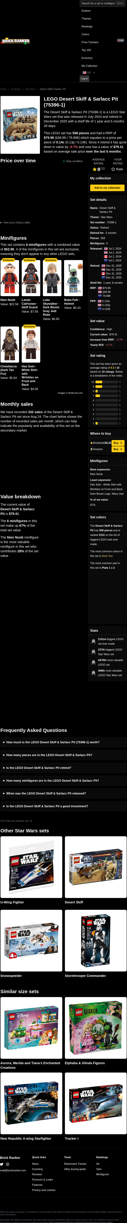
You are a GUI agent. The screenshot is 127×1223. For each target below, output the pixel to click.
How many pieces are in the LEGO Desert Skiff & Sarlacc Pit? (49, 717)
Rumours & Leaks (42, 1141)
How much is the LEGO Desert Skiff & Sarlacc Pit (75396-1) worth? (53, 704)
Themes (86, 18)
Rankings (87, 26)
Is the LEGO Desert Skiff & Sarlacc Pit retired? (38, 730)
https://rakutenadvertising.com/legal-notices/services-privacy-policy (81, 1185)
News (35, 1126)
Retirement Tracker (75, 1126)
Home (3, 89)
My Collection (89, 65)
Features (37, 1147)
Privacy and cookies (43, 1152)
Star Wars (30, 89)
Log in (84, 78)
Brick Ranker (10, 1120)
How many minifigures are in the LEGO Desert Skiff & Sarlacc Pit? (52, 743)
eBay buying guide (75, 1131)
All (97, 1126)
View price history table (16, 222)
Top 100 (86, 50)
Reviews (37, 1136)
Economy (87, 58)
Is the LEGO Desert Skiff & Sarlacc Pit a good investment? (47, 768)
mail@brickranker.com (13, 1132)
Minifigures (102, 1136)
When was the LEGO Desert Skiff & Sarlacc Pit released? (46, 755)
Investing (37, 1131)
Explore (86, 10)
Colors (85, 34)
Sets (99, 1131)
